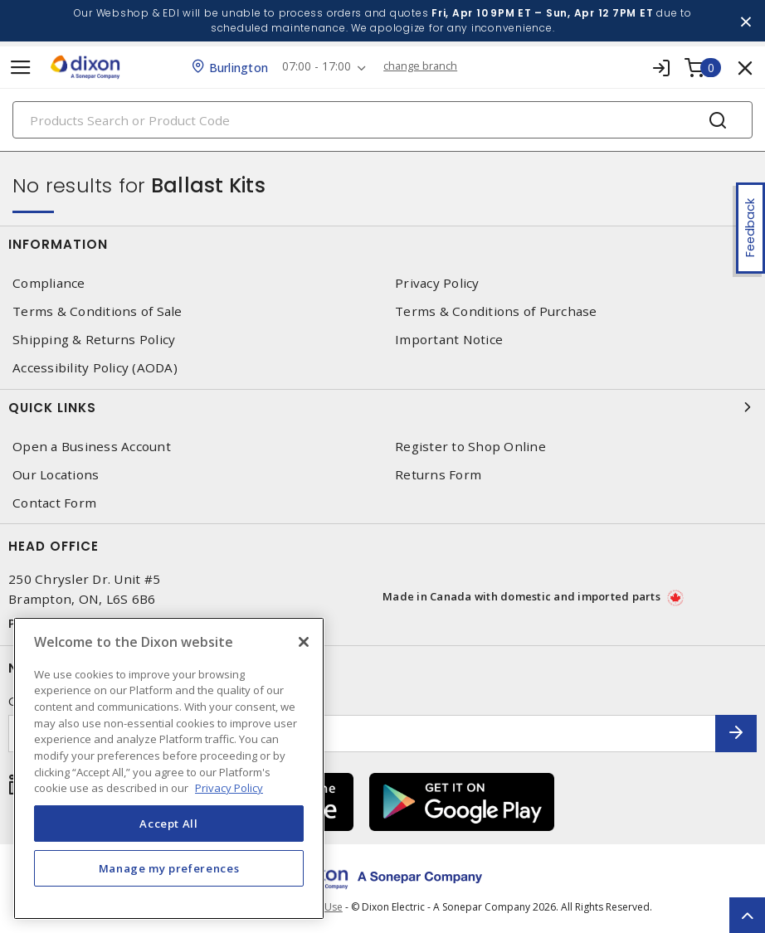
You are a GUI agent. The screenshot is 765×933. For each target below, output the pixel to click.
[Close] (303, 642)
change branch (425, 66)
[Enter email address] (362, 733)
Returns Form (438, 475)
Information (382, 244)
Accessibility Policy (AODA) (95, 368)
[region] (168, 768)
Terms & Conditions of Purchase (496, 311)
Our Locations (55, 475)
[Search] (382, 119)
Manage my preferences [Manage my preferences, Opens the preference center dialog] (169, 868)
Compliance (48, 283)
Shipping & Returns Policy (93, 339)
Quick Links (382, 407)
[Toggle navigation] (20, 67)
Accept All (168, 823)
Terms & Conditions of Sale (97, 311)
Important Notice (449, 339)
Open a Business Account (91, 446)
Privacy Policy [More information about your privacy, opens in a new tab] (229, 787)
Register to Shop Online (470, 446)
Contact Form (54, 503)
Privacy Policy (437, 283)
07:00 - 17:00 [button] (319, 67)
